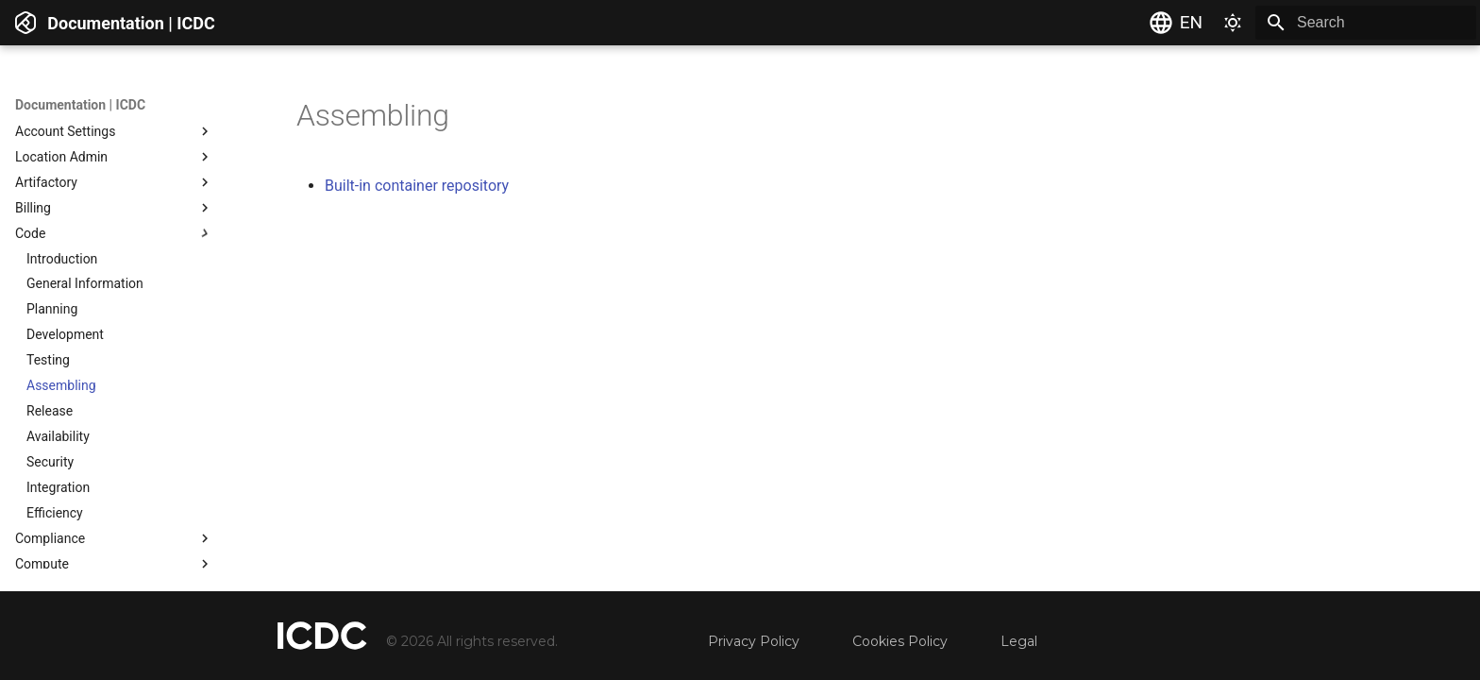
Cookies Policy (900, 641)
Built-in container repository (417, 186)
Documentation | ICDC (80, 104)
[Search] (1365, 23)
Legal (1019, 641)
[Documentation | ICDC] (25, 23)
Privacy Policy (753, 641)
